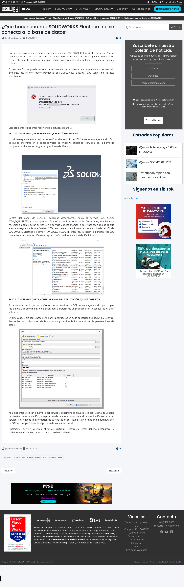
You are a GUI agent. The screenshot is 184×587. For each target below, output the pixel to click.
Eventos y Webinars (136, 550)
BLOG (26, 9)
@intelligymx (131, 198)
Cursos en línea (137, 532)
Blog (155, 2)
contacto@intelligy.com (166, 525)
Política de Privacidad (164, 100)
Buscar (176, 27)
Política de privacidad (140, 562)
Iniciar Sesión (175, 2)
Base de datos (40, 457)
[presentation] (153, 93)
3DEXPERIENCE (104, 9)
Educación (136, 543)
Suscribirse (153, 120)
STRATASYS (83, 9)
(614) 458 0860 (14, 2)
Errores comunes (56, 457)
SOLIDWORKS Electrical (23, 457)
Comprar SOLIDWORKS (136, 529)
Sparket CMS (163, 562)
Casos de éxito (136, 539)
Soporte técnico (136, 536)
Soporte (122, 9)
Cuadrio (179, 562)
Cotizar (163, 2)
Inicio (47, 9)
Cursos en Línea (141, 9)
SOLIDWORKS (63, 9)
